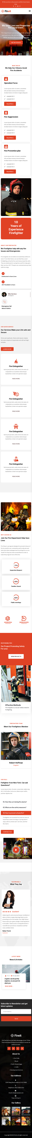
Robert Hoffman (16, 763)
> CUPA (16, 1067)
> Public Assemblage (16, 1064)
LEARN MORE (7, 349)
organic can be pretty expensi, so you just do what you (12, 981)
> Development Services (16, 1070)
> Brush (16, 1061)
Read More (10, 104)
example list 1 (11, 96)
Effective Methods (13, 705)
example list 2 (11, 99)
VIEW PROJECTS (16, 656)
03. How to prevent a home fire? (13, 813)
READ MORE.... (9, 986)
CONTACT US (7, 832)
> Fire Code (16, 1058)
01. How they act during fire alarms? (15, 802)
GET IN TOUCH (16, 42)
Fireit (7, 975)
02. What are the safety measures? (14, 807)
